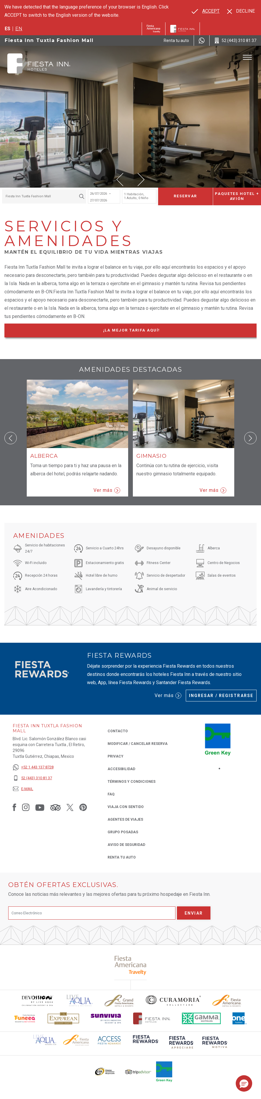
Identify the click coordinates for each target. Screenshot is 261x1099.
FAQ (111, 794)
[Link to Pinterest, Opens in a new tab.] (83, 807)
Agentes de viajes (125, 819)
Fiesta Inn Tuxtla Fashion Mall (49, 40)
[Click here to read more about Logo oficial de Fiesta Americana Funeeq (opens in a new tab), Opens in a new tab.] (25, 1018)
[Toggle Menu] (247, 57)
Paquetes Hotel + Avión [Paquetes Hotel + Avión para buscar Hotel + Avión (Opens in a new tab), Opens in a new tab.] (237, 196)
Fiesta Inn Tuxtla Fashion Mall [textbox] (28, 196)
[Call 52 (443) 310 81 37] (235, 40)
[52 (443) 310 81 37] (33, 778)
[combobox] (44, 196)
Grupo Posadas (123, 832)
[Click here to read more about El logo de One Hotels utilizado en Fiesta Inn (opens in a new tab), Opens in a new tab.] (239, 1018)
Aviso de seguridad (126, 845)
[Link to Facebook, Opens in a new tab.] (14, 807)
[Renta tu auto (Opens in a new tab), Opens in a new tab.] (176, 40)
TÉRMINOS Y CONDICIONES (131, 782)
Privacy (115, 755)
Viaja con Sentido (126, 807)
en (18, 28)
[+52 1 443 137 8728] (33, 767)
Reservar (185, 196)
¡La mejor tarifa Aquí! (142, 331)
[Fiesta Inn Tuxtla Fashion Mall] (39, 63)
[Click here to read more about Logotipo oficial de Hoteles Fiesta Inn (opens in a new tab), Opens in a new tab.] (151, 1018)
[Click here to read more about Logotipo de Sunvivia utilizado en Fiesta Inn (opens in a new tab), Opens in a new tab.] (106, 1018)
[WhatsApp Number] (201, 40)
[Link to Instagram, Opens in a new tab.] (25, 807)
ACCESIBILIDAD (121, 769)
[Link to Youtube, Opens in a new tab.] (39, 807)
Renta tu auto (122, 856)
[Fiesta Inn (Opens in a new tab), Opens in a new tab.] (153, 28)
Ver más (106, 490)
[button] (120, 179)
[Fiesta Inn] (182, 28)
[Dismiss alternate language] (241, 11)
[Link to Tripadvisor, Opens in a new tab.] (55, 807)
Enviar (194, 913)
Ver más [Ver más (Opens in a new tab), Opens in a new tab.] (168, 696)
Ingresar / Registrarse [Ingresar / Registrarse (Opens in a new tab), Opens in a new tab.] (221, 695)
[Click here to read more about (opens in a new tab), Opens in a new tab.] (130, 965)
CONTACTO (118, 731)
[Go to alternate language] (206, 11)
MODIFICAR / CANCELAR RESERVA (138, 744)
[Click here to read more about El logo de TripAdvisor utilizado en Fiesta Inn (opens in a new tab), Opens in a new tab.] (138, 1072)
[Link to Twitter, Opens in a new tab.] (69, 807)
